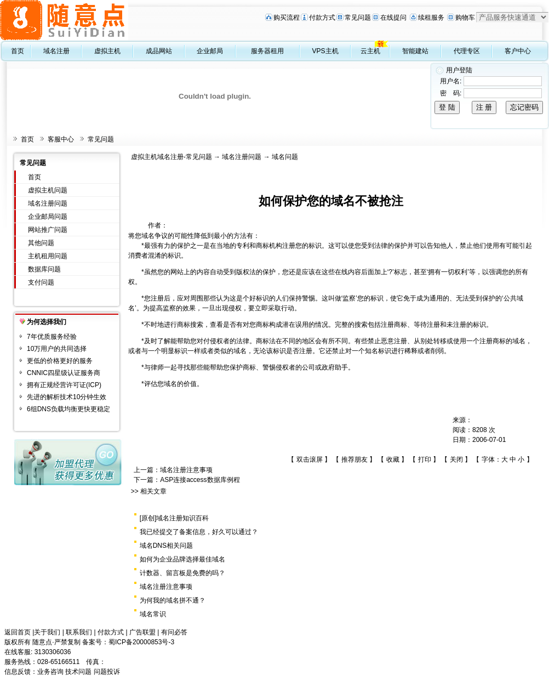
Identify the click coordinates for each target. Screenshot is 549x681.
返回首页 (17, 632)
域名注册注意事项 (186, 470)
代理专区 (467, 51)
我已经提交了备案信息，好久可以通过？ (199, 532)
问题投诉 (107, 672)
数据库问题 (44, 269)
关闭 (456, 459)
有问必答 (174, 632)
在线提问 (393, 17)
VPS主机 (325, 51)
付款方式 (322, 17)
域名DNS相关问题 (166, 545)
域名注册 (56, 51)
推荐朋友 (354, 459)
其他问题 (41, 243)
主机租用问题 (47, 256)
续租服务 (431, 17)
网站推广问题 (47, 230)
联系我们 (79, 632)
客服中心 (61, 139)
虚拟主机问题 (47, 190)
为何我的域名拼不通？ (172, 600)
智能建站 (415, 51)
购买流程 (286, 17)
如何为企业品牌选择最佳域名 (182, 559)
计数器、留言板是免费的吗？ (182, 573)
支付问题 (41, 282)
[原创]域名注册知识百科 (174, 518)
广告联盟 (142, 632)
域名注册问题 (47, 203)
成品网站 (159, 51)
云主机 (370, 51)
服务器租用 (267, 51)
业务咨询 (50, 672)
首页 (17, 51)
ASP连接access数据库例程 (199, 480)
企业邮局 (210, 51)
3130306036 (53, 652)
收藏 (392, 459)
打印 (424, 459)
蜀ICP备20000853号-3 (141, 642)
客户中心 (518, 51)
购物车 (465, 17)
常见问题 (358, 17)
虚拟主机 (107, 51)
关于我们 (47, 632)
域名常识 (153, 614)
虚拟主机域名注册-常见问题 (171, 157)
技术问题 (78, 672)
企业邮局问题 (47, 216)
